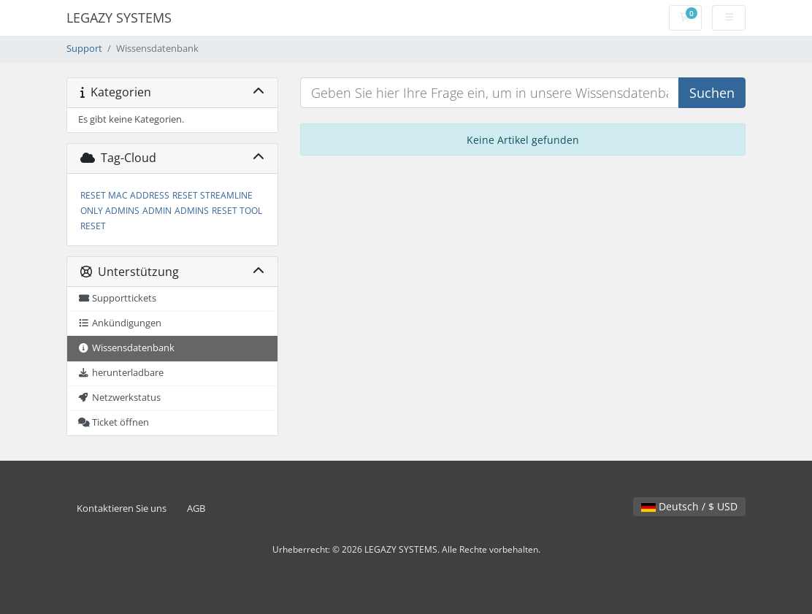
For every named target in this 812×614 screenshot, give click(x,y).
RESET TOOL (237, 210)
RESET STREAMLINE (212, 195)
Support (84, 48)
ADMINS (192, 210)
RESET (93, 226)
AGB (196, 508)
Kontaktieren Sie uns (121, 508)
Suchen (712, 92)
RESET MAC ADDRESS (124, 195)
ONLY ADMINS (109, 210)
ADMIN (157, 210)
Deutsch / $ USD (689, 506)
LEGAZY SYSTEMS (119, 17)
